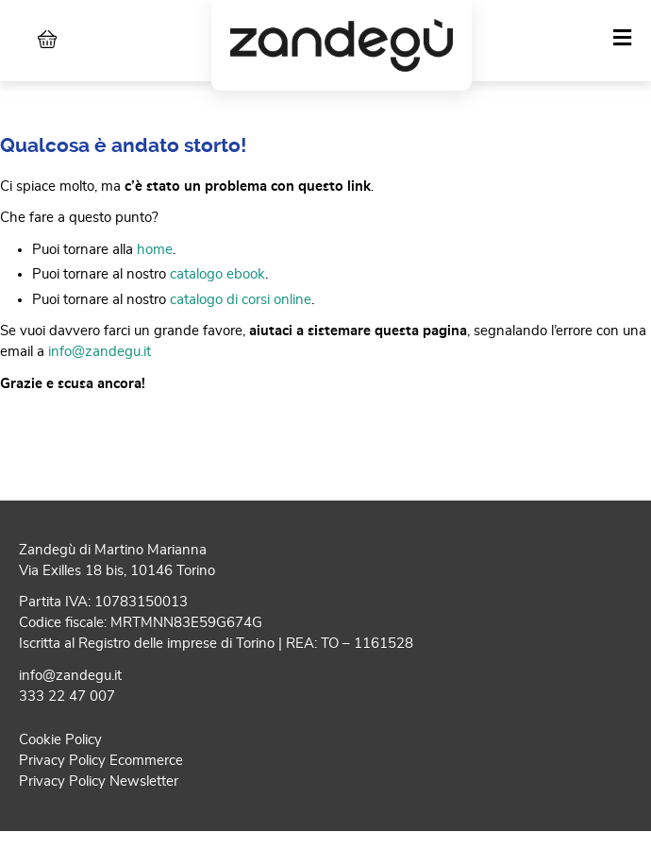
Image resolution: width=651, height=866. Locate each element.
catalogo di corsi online (240, 331)
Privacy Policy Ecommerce (101, 792)
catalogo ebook (217, 306)
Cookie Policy (60, 771)
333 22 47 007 (67, 729)
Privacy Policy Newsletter (98, 813)
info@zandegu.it (99, 384)
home (155, 281)
